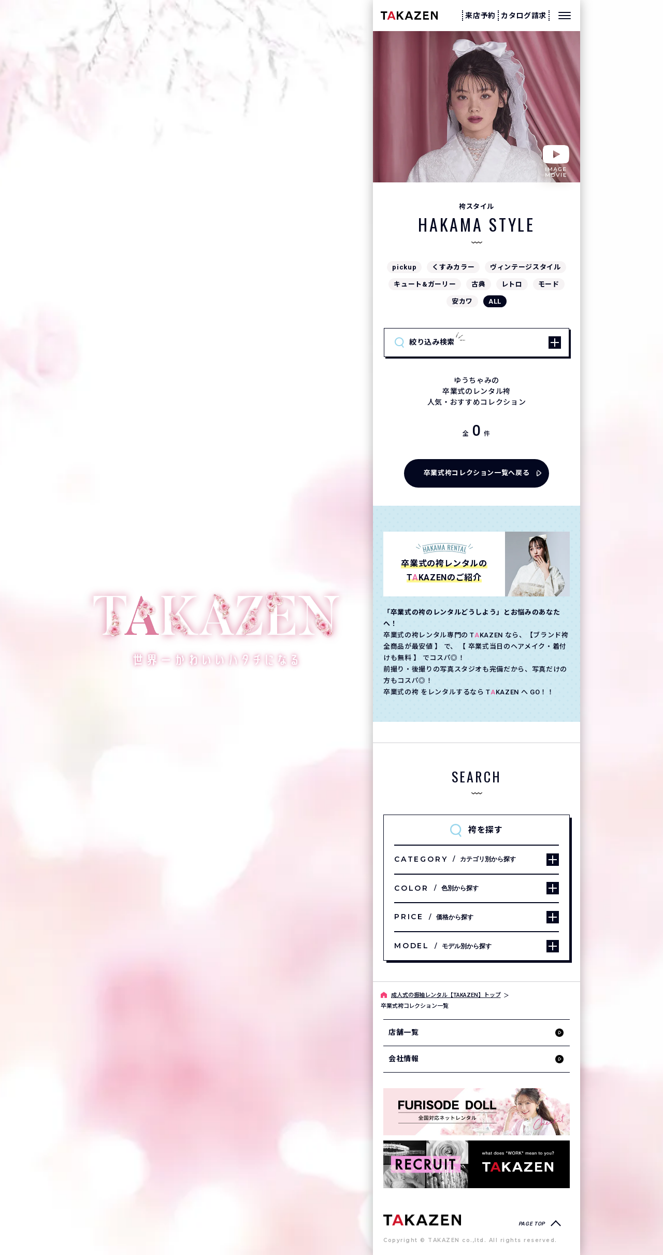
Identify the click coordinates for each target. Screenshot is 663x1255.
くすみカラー (453, 267)
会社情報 (403, 1058)
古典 (478, 284)
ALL (494, 301)
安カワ (462, 301)
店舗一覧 (403, 1032)
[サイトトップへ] (422, 1219)
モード (548, 284)
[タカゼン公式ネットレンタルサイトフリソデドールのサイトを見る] (476, 1111)
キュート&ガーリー (425, 284)
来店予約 (480, 15)
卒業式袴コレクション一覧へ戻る (477, 473)
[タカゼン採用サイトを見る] (476, 1164)
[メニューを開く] (564, 15)
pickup (404, 267)
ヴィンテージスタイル (525, 267)
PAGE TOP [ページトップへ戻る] (531, 1224)
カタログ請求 (523, 15)
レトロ (512, 284)
